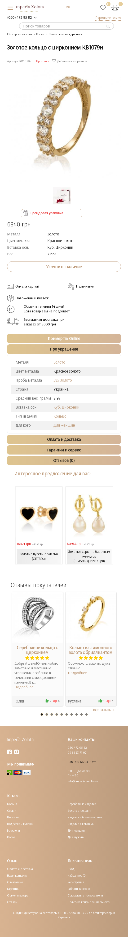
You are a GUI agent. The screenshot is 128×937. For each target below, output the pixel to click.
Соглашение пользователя (85, 895)
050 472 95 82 (77, 747)
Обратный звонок (79, 889)
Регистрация (76, 882)
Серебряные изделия (82, 804)
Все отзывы (104, 709)
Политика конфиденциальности (89, 902)
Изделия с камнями (81, 824)
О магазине (15, 882)
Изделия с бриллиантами (85, 817)
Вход (71, 869)
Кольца (12, 804)
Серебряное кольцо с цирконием (37, 650)
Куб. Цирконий (66, 407)
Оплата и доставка (20, 869)
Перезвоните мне (108, 17)
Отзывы (12, 902)
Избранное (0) (77, 875)
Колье (11, 837)
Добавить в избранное (70, 61)
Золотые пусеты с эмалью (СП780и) (39, 556)
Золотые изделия (79, 810)
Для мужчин (76, 837)
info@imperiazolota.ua (83, 781)
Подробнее (23, 687)
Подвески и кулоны (20, 824)
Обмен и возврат (18, 895)
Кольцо (59, 416)
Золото (59, 362)
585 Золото (62, 380)
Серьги (11, 810)
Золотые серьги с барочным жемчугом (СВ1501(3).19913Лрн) (89, 556)
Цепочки (13, 817)
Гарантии (13, 889)
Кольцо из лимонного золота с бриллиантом (90, 650)
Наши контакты (17, 875)
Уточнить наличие (64, 267)
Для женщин (64, 425)
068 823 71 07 (77, 752)
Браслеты (13, 830)
